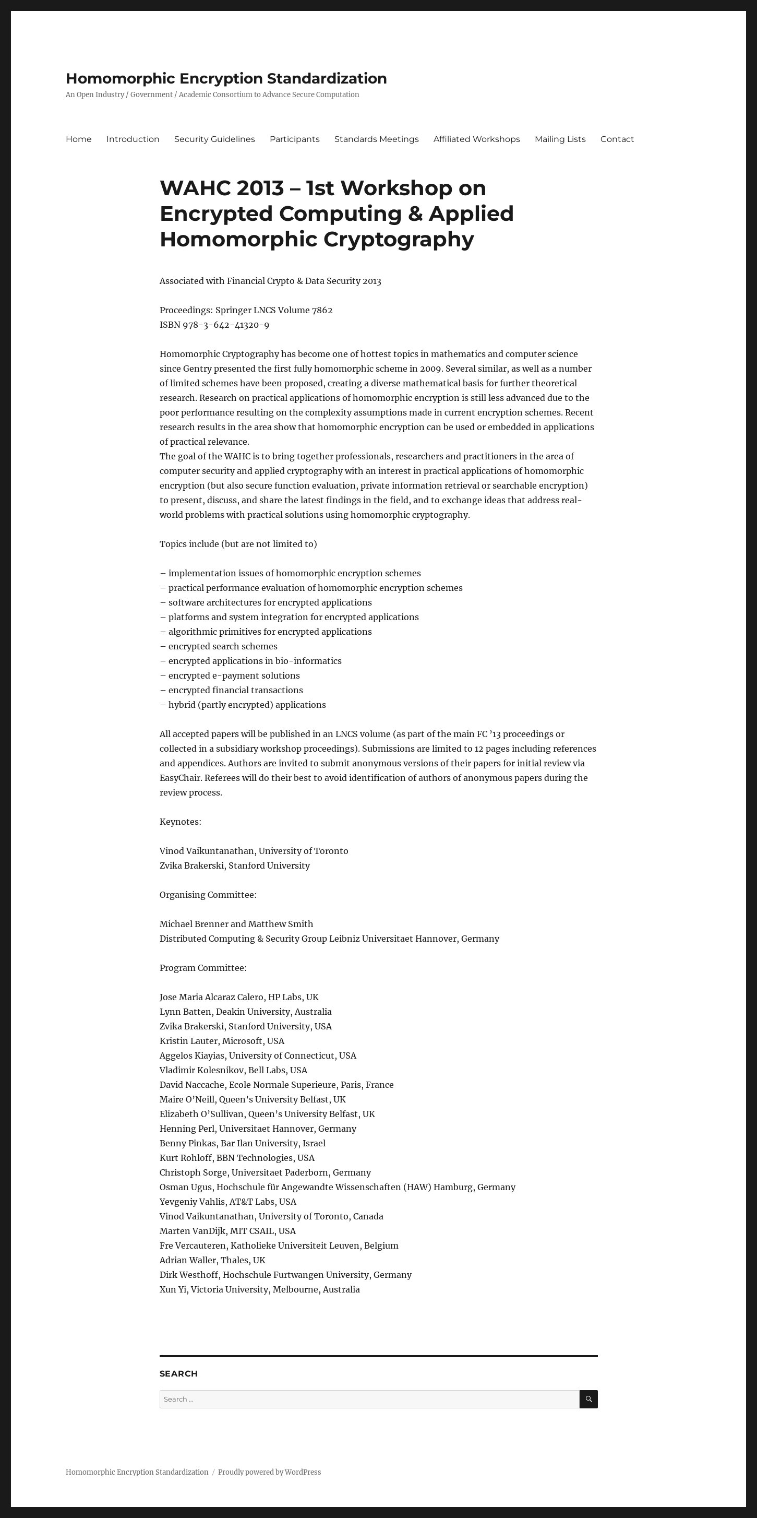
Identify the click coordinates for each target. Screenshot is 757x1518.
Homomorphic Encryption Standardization (226, 78)
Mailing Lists (560, 139)
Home (79, 139)
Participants (295, 139)
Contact (617, 139)
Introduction (133, 139)
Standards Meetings (376, 139)
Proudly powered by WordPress (269, 1472)
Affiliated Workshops (477, 139)
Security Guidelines (214, 139)
